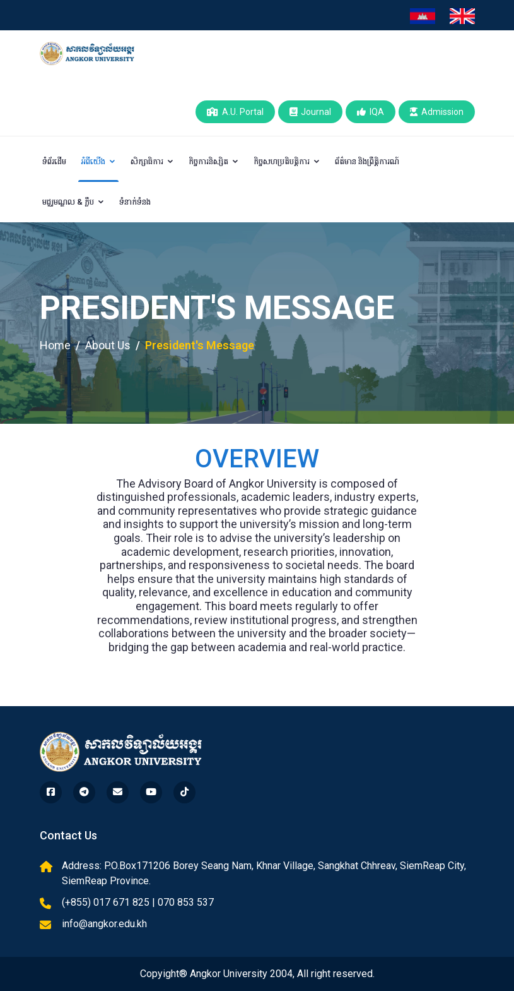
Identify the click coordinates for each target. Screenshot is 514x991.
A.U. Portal (235, 112)
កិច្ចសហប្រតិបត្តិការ (287, 161)
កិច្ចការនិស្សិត (214, 161)
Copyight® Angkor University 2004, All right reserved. (257, 974)
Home (55, 345)
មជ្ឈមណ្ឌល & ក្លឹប (73, 202)
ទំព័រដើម (54, 161)
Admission (437, 112)
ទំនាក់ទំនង (135, 202)
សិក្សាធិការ (152, 161)
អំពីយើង (98, 161)
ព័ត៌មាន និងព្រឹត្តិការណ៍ (367, 161)
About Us (108, 345)
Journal (310, 112)
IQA (370, 112)
